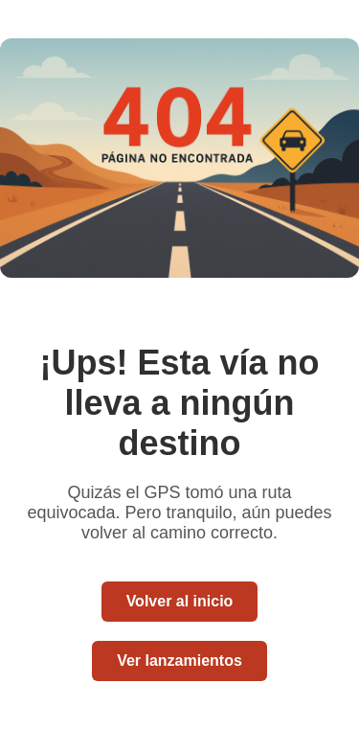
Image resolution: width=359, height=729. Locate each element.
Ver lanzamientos (179, 660)
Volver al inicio (180, 601)
